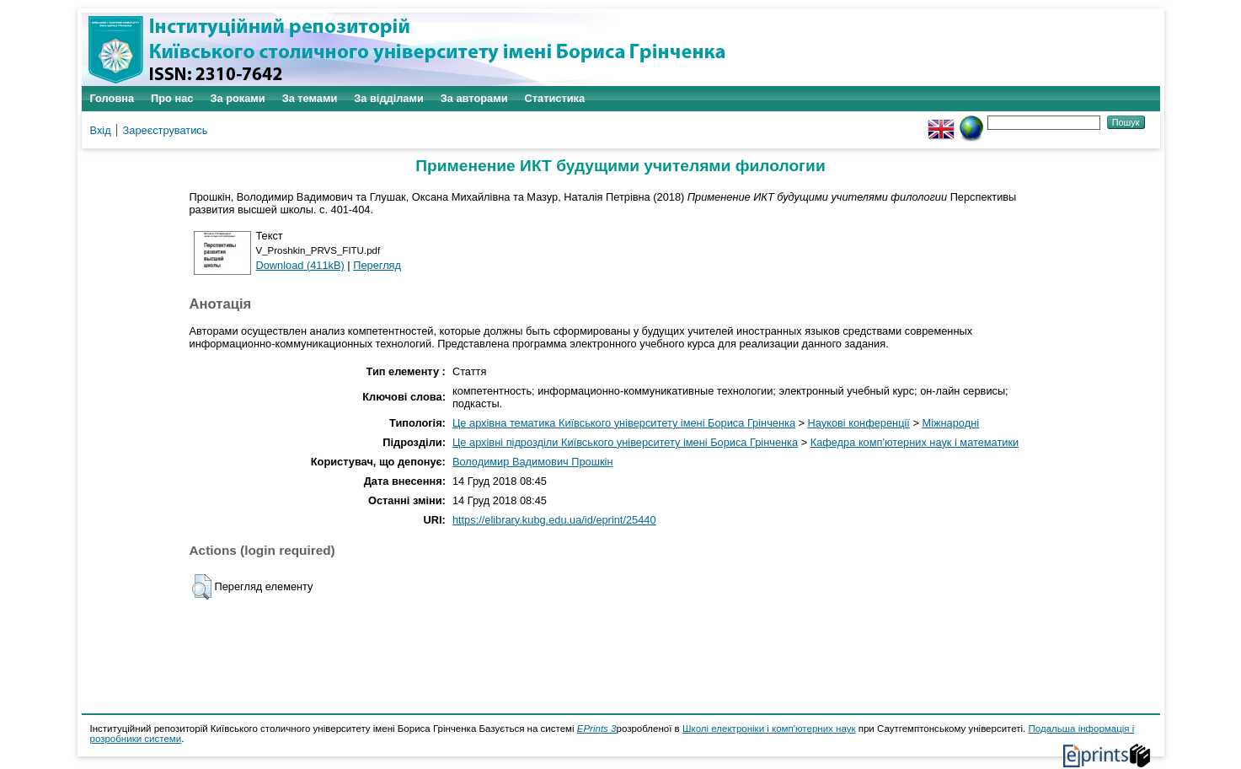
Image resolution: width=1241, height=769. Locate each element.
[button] (201, 587)
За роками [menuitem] (237, 98)
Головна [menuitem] (112, 98)
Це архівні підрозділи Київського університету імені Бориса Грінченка (625, 442)
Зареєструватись (165, 130)
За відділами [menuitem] (389, 98)
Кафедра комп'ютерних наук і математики (914, 442)
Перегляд (377, 265)
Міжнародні (950, 423)
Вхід (100, 130)
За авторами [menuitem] (474, 98)
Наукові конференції (859, 423)
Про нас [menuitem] (172, 98)
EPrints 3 (597, 728)
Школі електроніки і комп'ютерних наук (769, 728)
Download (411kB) (300, 265)
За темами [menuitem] (310, 98)
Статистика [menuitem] (555, 98)
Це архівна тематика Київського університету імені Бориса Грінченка (623, 423)
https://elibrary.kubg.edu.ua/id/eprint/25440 (554, 520)
